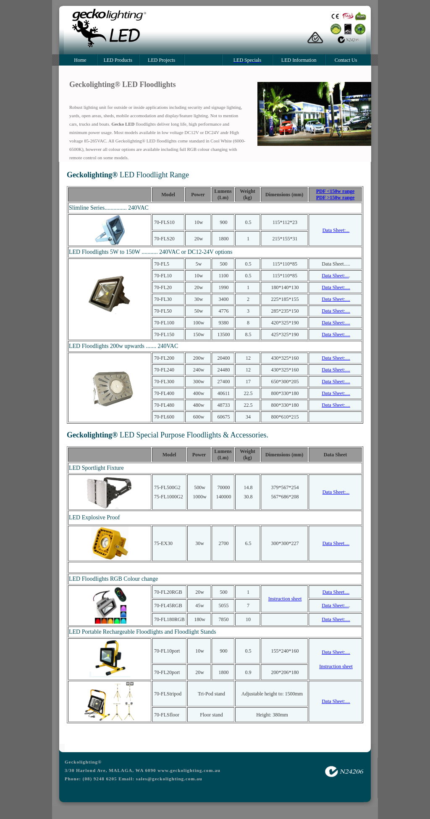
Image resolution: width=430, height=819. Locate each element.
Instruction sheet (285, 599)
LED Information (299, 60)
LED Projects (161, 60)
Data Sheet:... (336, 230)
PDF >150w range (335, 197)
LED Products (118, 60)
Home (80, 60)
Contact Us (346, 60)
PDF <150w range (335, 191)
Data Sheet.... (335, 543)
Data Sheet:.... (336, 287)
